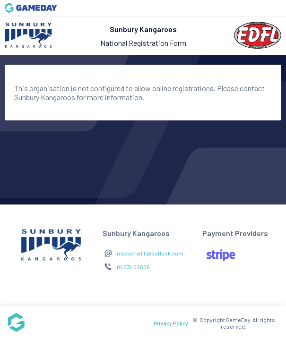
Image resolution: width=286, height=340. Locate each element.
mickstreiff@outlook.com (150, 253)
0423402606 (133, 267)
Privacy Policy (171, 323)
